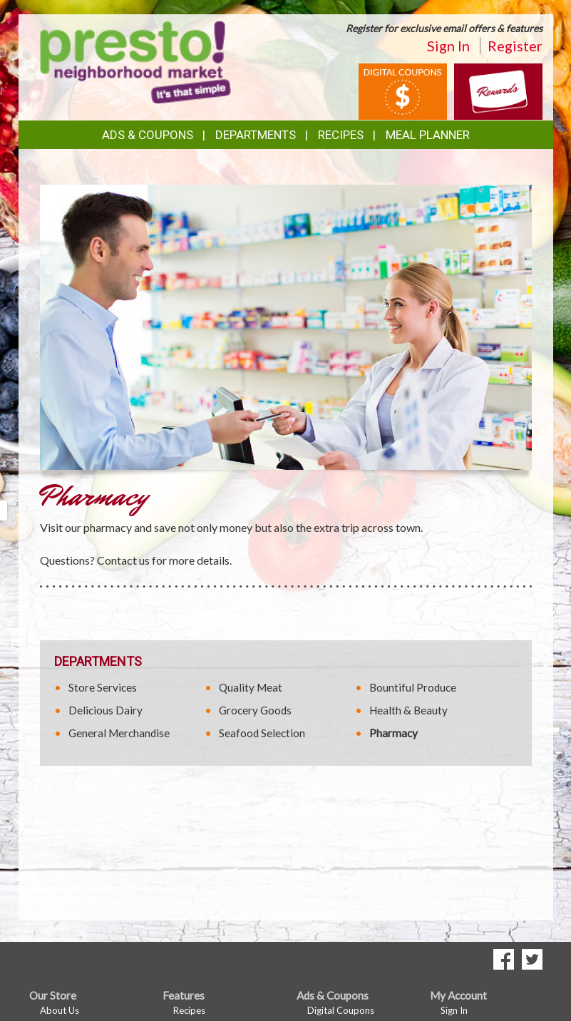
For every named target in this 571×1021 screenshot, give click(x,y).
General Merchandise (119, 733)
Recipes (341, 135)
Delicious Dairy (105, 710)
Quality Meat (250, 687)
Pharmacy (393, 733)
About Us (59, 1010)
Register (515, 45)
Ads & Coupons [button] (147, 135)
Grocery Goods (255, 710)
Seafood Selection (262, 733)
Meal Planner (428, 135)
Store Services (102, 687)
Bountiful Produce (412, 687)
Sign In (448, 45)
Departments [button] (255, 135)
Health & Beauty (408, 710)
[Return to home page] (135, 61)
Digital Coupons (340, 1010)
